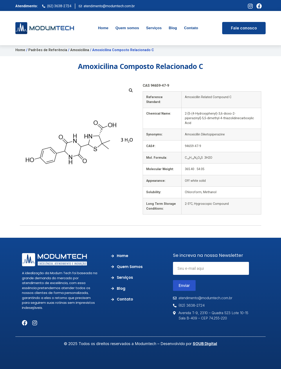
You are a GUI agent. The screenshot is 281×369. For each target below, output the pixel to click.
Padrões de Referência (47, 50)
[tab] (103, 28)
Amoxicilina (79, 50)
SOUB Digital (205, 343)
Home (20, 50)
